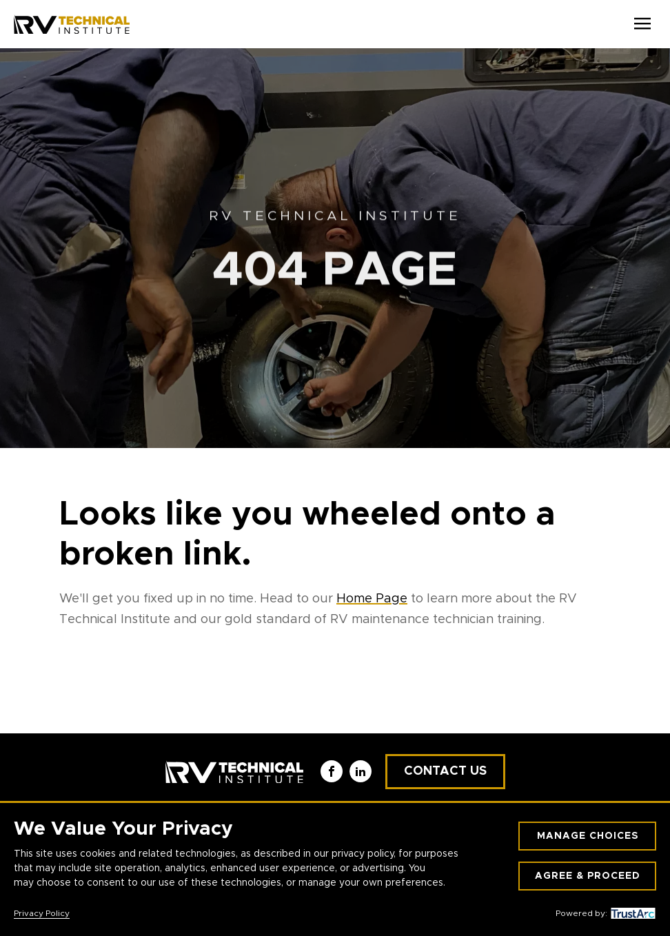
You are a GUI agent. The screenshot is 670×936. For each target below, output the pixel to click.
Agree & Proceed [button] (587, 876)
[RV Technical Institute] (72, 24)
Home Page (371, 599)
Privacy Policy (42, 913)
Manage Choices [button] (587, 836)
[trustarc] (631, 913)
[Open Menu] (642, 24)
